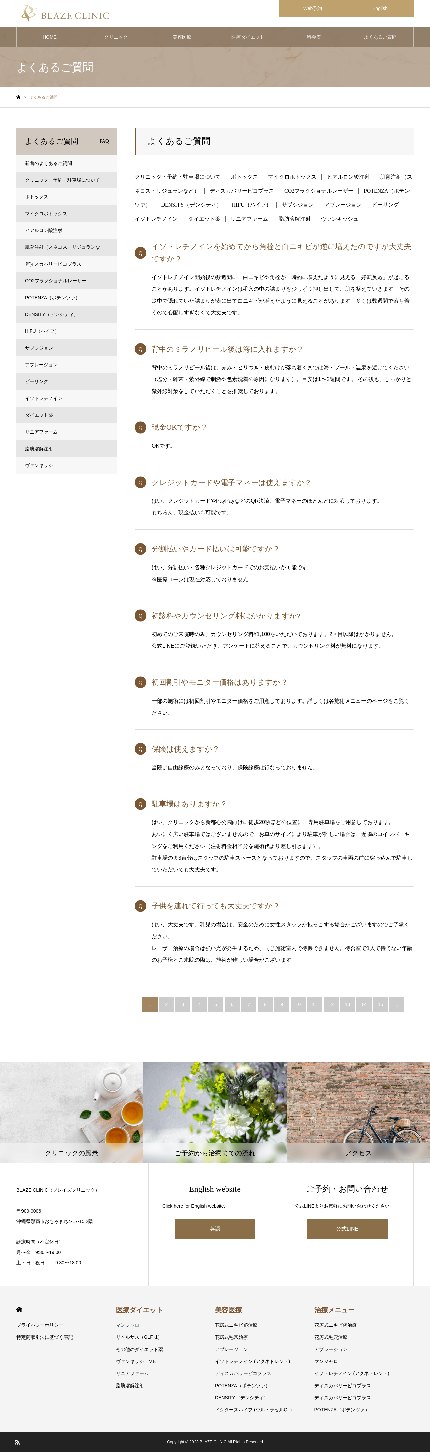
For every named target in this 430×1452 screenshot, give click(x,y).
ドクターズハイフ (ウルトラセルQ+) (253, 1409)
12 (331, 1004)
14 (364, 1004)
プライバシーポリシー (39, 1325)
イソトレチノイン (156, 219)
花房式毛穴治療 (231, 1337)
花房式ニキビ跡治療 (236, 1325)
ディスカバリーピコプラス (242, 191)
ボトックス (244, 177)
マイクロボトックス (292, 177)
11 (314, 1004)
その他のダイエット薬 (139, 1349)
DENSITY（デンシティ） (191, 205)
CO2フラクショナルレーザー (318, 191)
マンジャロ (127, 1325)
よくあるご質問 (380, 37)
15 (380, 1004)
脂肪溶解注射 (294, 219)
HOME (50, 37)
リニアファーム (249, 219)
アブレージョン (343, 205)
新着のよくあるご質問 (48, 163)
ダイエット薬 (204, 219)
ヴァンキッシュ (339, 219)
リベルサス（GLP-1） (139, 1337)
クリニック (116, 37)
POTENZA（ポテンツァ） (52, 297)
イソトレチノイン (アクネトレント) (252, 1361)
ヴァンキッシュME (136, 1361)
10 (298, 1004)
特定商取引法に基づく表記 (44, 1337)
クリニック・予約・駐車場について (178, 177)
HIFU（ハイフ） (251, 205)
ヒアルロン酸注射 (348, 177)
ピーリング (385, 205)
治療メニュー (334, 1310)
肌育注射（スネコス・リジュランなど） (62, 250)
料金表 (314, 37)
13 (347, 1004)
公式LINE (347, 1229)
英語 (215, 1229)
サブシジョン (298, 205)
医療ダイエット (247, 37)
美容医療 (182, 37)
